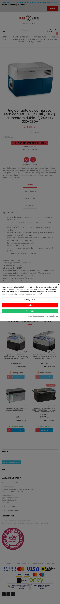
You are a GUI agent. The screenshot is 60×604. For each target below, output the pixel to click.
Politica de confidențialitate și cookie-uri (42, 316)
